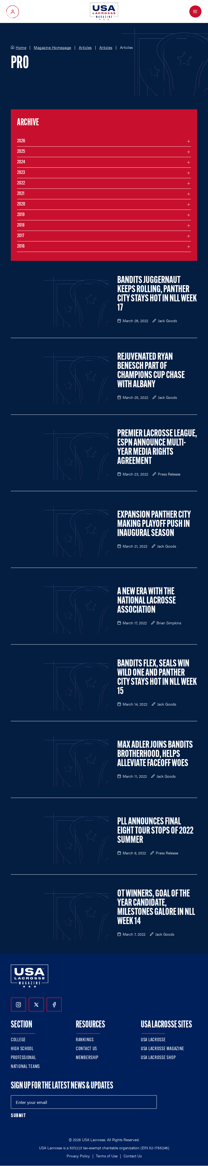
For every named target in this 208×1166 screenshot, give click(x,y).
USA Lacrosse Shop (158, 1057)
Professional (23, 1057)
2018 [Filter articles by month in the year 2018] (21, 225)
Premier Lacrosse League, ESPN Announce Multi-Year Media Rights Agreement (157, 447)
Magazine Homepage (52, 47)
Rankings (85, 1040)
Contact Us (86, 1049)
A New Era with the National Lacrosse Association (146, 601)
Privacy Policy (78, 1155)
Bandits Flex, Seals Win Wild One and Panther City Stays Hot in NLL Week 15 (157, 677)
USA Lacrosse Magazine (162, 1049)
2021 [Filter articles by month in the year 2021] (20, 193)
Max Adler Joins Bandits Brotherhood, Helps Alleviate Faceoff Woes (155, 754)
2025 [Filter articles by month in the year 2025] (21, 151)
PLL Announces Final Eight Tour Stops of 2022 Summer (155, 831)
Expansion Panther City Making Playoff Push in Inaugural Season (154, 524)
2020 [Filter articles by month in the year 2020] (21, 204)
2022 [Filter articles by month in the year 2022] (21, 183)
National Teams (25, 1066)
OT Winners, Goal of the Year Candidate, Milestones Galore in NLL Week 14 (156, 907)
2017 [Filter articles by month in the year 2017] (20, 235)
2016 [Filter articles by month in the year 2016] (21, 246)
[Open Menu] (195, 11)
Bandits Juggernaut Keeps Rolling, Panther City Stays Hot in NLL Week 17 (157, 294)
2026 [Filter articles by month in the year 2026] (21, 141)
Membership (87, 1057)
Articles (85, 47)
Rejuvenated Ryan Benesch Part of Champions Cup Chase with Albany (151, 371)
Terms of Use (107, 1155)
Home (21, 47)
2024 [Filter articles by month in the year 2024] (21, 162)
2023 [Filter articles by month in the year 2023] (21, 172)
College (18, 1040)
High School (22, 1049)
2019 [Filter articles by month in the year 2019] (21, 214)
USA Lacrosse (153, 1040)
